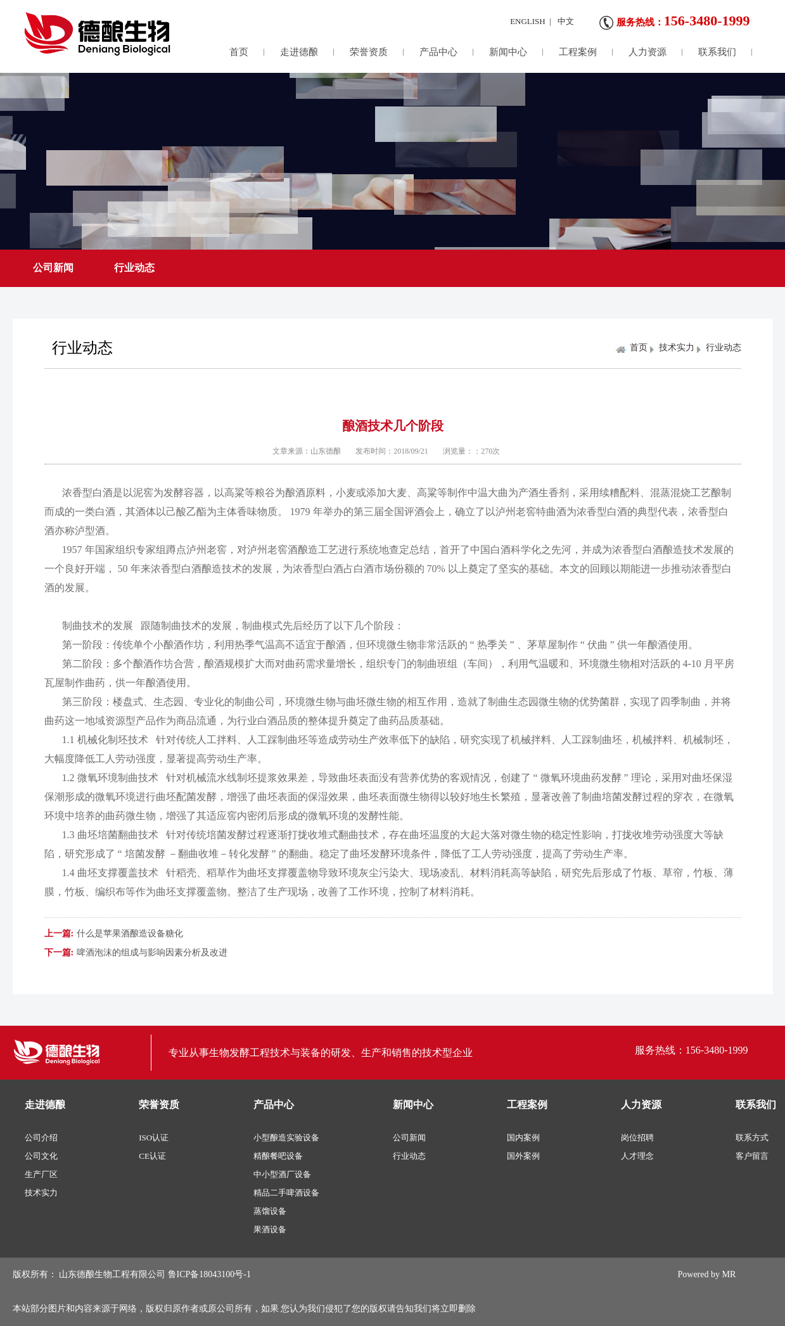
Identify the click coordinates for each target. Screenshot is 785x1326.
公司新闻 (53, 267)
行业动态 (134, 267)
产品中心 (438, 52)
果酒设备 (269, 1229)
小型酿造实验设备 (286, 1137)
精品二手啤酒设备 (286, 1192)
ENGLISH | (530, 21)
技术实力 (676, 347)
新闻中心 (508, 52)
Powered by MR (707, 1274)
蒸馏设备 (269, 1211)
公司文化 (41, 1156)
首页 (238, 52)
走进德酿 (299, 52)
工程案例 (578, 52)
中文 (566, 21)
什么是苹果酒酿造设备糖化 (130, 933)
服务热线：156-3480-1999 (691, 1050)
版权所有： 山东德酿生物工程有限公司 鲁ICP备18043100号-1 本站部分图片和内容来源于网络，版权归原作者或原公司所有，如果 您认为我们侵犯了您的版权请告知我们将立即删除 (244, 1291)
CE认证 (152, 1156)
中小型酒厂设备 (282, 1174)
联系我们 (717, 52)
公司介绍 (41, 1137)
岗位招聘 (637, 1137)
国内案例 (523, 1137)
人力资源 (648, 52)
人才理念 (637, 1156)
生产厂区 (41, 1174)
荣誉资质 (369, 52)
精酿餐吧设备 (278, 1156)
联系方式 (752, 1137)
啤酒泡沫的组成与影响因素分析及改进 (152, 952)
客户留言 (752, 1156)
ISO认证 (154, 1137)
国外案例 (523, 1156)
